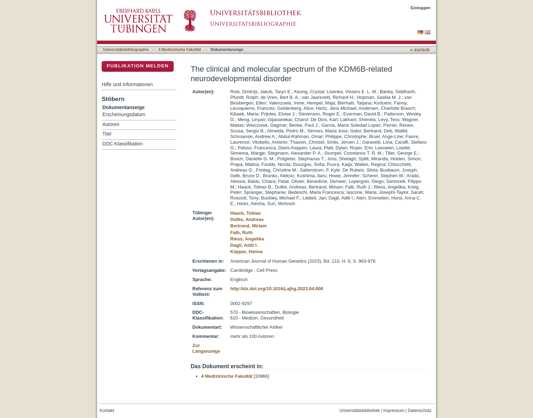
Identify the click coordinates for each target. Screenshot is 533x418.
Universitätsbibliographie (126, 49)
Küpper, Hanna (246, 251)
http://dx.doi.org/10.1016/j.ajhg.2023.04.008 (276, 288)
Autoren (110, 124)
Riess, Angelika (247, 238)
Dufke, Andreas (247, 219)
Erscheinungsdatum (123, 114)
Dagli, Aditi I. (244, 245)
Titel (106, 134)
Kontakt (107, 410)
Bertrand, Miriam (248, 225)
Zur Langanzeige (206, 348)
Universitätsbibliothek (360, 410)
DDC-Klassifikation (122, 144)
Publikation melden (138, 65)
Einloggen (421, 7)
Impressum (394, 410)
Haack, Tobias (245, 213)
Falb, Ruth (241, 232)
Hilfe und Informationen (127, 84)
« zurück (420, 49)
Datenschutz (419, 410)
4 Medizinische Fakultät (179, 49)
